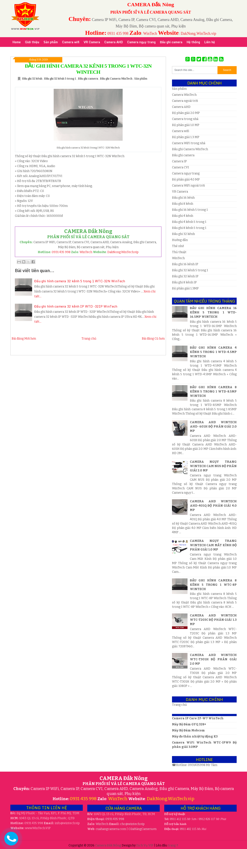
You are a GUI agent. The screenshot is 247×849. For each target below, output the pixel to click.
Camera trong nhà (185, 119)
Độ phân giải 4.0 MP (186, 179)
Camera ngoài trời (185, 101)
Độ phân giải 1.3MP (185, 288)
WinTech (150, 33)
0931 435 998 (117, 33)
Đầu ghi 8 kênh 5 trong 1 (189, 228)
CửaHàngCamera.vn (142, 829)
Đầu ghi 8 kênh (182, 204)
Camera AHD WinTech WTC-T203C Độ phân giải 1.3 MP (213, 620)
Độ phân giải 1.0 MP (185, 125)
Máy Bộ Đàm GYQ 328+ (189, 724)
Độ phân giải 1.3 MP (185, 137)
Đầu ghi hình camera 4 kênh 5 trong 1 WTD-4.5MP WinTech (213, 352)
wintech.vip (132, 824)
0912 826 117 (207, 819)
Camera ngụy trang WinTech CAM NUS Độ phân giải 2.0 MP (213, 466)
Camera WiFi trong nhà (188, 143)
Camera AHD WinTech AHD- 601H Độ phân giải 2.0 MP (213, 426)
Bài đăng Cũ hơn (153, 338)
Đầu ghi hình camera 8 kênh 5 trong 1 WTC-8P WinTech (213, 585)
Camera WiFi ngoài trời (188, 185)
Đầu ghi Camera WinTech (116, 78)
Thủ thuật (179, 252)
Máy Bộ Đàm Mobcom (188, 730)
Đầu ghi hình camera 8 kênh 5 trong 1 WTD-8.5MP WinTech (213, 391)
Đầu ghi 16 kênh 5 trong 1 (190, 210)
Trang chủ (88, 338)
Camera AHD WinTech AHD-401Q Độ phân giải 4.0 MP (213, 506)
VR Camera (180, 191)
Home (17, 42)
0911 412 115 (178, 819)
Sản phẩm (140, 78)
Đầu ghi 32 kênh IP (185, 276)
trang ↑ (173, 845)
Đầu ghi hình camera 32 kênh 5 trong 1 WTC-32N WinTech (79, 281)
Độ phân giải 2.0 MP (186, 113)
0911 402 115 (188, 829)
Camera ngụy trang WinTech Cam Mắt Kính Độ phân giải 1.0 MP (213, 545)
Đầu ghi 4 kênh (182, 216)
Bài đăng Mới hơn (24, 338)
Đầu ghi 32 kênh (32, 78)
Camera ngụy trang (186, 173)
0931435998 (197, 765)
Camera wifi (180, 131)
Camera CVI (180, 167)
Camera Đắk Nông (108, 845)
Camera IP (179, 161)
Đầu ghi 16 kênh (183, 197)
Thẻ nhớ (178, 246)
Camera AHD (181, 107)
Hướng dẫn (180, 240)
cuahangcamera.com (111, 829)
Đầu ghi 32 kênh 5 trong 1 (60, 78)
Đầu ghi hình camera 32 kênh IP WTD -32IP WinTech (75, 306)
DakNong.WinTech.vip (198, 33)
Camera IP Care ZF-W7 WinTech (198, 718)
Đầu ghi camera (88, 78)
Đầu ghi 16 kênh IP (185, 264)
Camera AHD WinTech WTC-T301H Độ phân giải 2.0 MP (213, 659)
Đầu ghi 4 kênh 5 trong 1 (189, 222)
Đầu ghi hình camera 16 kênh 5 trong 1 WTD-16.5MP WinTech (213, 312)
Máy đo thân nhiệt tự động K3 (195, 736)
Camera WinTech (184, 95)
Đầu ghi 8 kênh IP (184, 282)
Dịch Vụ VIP (145, 845)
